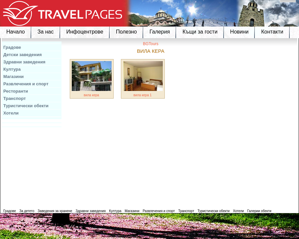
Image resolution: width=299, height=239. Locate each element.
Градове (12, 47)
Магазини (13, 76)
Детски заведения (22, 54)
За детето (26, 211)
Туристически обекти (26, 105)
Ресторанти (15, 91)
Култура (12, 69)
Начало (15, 32)
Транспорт (14, 98)
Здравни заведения (24, 61)
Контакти (272, 32)
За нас (46, 32)
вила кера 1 (143, 95)
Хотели (11, 113)
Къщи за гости (199, 32)
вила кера (91, 95)
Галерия (160, 32)
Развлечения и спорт (26, 83)
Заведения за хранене (55, 211)
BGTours (150, 43)
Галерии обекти (259, 211)
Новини (239, 32)
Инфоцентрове (84, 32)
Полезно (126, 32)
